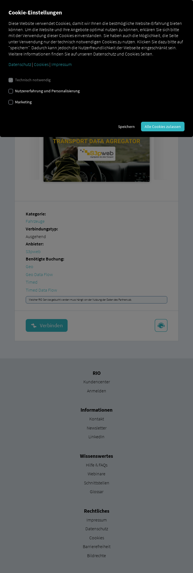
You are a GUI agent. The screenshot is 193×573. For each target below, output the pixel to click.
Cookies (41, 64)
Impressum (61, 64)
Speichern (126, 126)
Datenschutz (19, 64)
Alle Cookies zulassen (163, 126)
